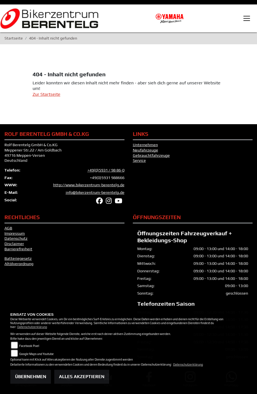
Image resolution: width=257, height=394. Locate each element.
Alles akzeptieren (81, 376)
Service (139, 160)
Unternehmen (145, 145)
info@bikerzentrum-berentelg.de (95, 192)
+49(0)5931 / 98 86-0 (105, 170)
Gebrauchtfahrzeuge (151, 155)
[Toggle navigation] (247, 18)
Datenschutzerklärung (32, 327)
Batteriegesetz (18, 258)
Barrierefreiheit (18, 249)
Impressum (14, 233)
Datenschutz (16, 238)
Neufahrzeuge (145, 150)
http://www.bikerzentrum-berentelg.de (88, 185)
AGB (8, 228)
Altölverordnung (18, 263)
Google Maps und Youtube (36, 354)
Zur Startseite (46, 94)
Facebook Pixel (29, 345)
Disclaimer (14, 243)
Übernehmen (30, 376)
